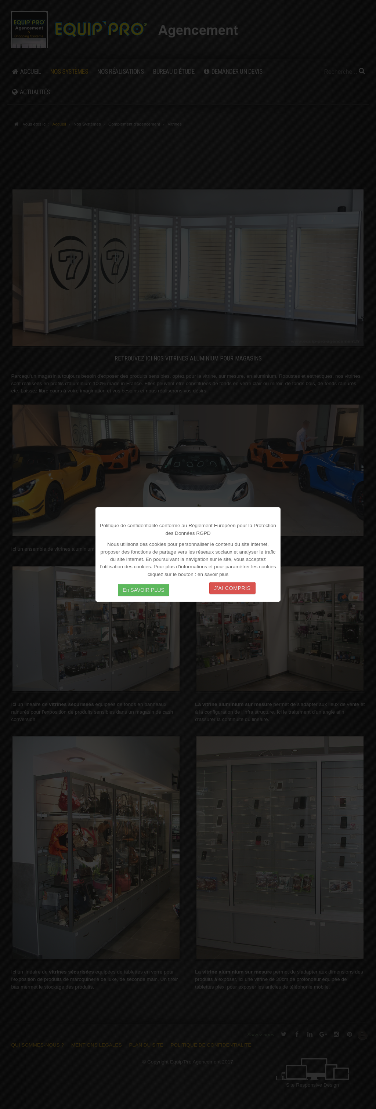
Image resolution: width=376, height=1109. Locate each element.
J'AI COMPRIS (232, 588)
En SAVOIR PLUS (143, 590)
